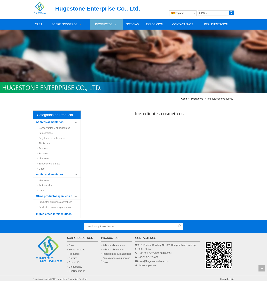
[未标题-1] (133, 61)
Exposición (74, 262)
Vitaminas (44, 158)
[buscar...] (213, 13)
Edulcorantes (46, 133)
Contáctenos (75, 266)
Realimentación (77, 271)
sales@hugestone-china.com (153, 261)
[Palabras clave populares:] (231, 13)
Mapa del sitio (227, 279)
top (261, 268)
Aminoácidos (45, 185)
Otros (41, 168)
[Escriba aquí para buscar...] (130, 226)
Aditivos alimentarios (50, 122)
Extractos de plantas (49, 163)
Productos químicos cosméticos (55, 202)
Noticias (73, 258)
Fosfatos (43, 153)
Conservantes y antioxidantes (54, 128)
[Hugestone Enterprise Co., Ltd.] (48, 250)
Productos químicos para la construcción (60, 207)
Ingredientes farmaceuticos (54, 214)
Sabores (43, 148)
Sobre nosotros (77, 249)
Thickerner (44, 143)
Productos (74, 253)
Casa (71, 245)
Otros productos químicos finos (56, 196)
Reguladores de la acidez (52, 138)
